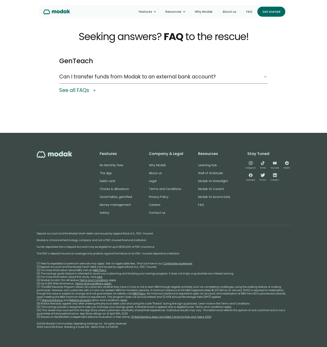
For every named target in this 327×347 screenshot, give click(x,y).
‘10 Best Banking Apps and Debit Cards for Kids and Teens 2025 (171, 317)
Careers (154, 205)
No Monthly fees (111, 165)
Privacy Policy (159, 197)
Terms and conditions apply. (93, 283)
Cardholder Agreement (177, 263)
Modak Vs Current (211, 189)
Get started (271, 12)
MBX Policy (99, 270)
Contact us (157, 213)
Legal (152, 181)
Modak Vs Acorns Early (214, 197)
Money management (115, 205)
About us (229, 12)
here (99, 277)
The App (106, 173)
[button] (147, 11)
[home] (56, 11)
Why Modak (204, 12)
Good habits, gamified (116, 197)
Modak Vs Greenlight (213, 181)
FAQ (249, 12)
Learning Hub (207, 165)
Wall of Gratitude (210, 173)
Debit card (107, 181)
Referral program (80, 300)
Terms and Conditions (165, 189)
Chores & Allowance (114, 189)
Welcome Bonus (52, 300)
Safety (104, 213)
